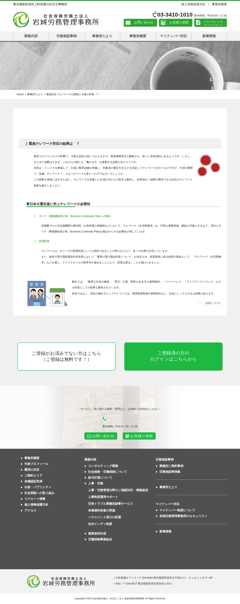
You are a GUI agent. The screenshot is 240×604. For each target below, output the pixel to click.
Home (20, 94)
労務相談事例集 (169, 471)
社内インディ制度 (100, 524)
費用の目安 (31, 469)
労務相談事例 (66, 36)
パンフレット (213, 21)
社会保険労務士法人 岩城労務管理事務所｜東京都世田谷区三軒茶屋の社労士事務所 (56, 19)
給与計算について (100, 477)
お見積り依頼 (179, 22)
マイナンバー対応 (173, 36)
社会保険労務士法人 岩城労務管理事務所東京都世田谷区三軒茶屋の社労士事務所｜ (61, 581)
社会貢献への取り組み (39, 493)
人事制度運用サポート (103, 496)
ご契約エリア (33, 475)
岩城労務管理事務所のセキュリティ (183, 516)
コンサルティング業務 (103, 466)
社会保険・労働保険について (107, 471)
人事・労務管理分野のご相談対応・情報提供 (118, 490)
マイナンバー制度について (177, 510)
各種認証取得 (33, 481)
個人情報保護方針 (193, 4)
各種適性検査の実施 (101, 510)
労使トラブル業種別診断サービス (110, 503)
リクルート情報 (34, 498)
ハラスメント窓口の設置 (104, 517)
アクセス (30, 510)
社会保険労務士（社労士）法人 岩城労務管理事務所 (118, 598)
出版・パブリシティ (37, 487)
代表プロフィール (36, 463)
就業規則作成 (97, 533)
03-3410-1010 (175, 14)
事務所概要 (219, 4)
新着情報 (209, 36)
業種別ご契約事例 (171, 466)
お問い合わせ (143, 22)
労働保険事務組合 (100, 539)
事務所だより (102, 36)
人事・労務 (95, 483)
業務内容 (31, 36)
